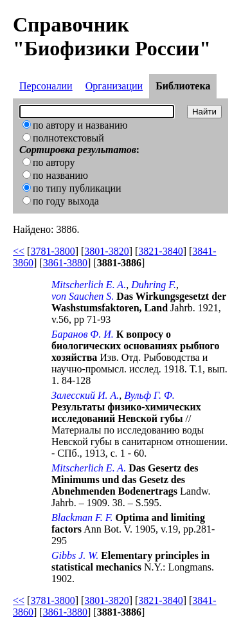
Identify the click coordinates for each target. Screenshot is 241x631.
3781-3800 (52, 251)
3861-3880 (65, 262)
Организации (114, 85)
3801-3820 (106, 251)
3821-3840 (160, 251)
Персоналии (46, 85)
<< (18, 251)
